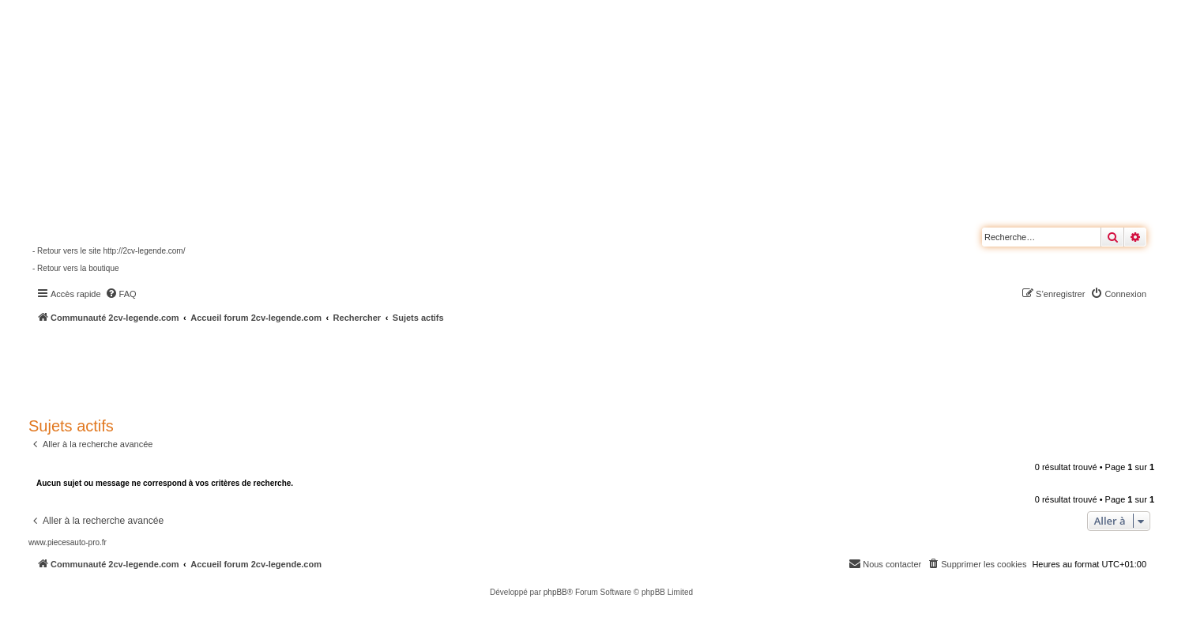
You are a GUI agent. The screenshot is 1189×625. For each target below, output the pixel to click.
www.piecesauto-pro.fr (67, 542)
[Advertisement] (423, 367)
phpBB (555, 592)
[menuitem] (121, 293)
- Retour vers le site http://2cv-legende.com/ (108, 251)
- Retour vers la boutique (75, 268)
